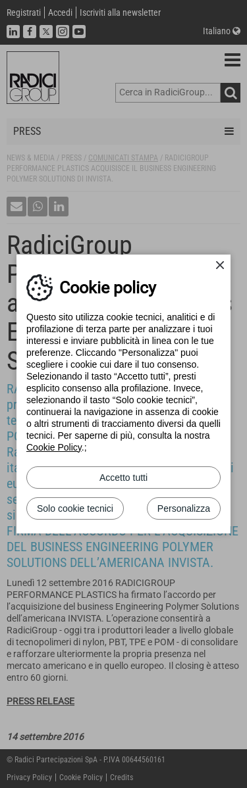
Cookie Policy (54, 447)
